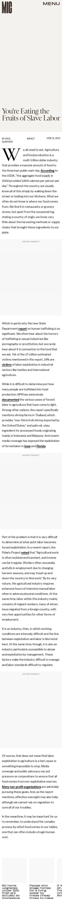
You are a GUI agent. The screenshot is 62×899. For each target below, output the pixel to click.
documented (10, 399)
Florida (41, 446)
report (22, 328)
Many (5, 786)
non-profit (16, 786)
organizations (32, 786)
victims (7, 364)
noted (25, 552)
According (47, 170)
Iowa (27, 446)
